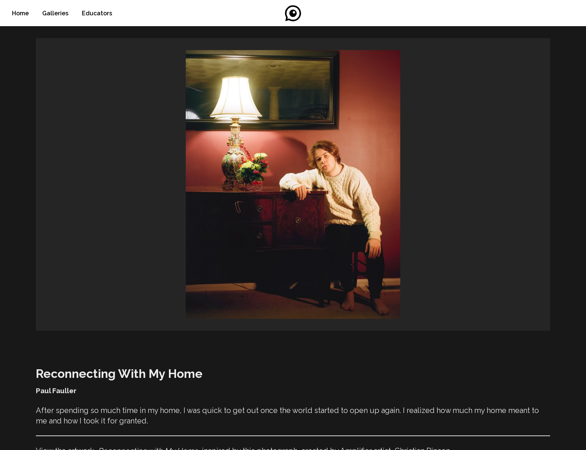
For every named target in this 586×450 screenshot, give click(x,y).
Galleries (56, 13)
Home (21, 13)
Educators (97, 13)
